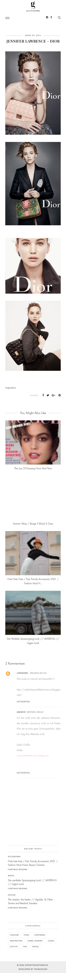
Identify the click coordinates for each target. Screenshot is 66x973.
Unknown (22, 673)
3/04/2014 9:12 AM (38, 673)
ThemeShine (41, 969)
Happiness (39, 935)
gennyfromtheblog (36, 965)
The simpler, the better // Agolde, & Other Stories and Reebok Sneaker (30, 901)
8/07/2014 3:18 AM (35, 712)
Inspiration (10, 387)
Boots (11, 876)
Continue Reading (17, 869)
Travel (35, 947)
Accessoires (14, 857)
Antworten (23, 701)
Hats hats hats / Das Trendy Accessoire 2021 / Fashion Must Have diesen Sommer (33, 863)
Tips (25, 947)
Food (26, 935)
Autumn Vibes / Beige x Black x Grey (33, 523)
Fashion (14, 935)
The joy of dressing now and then (33, 468)
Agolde (12, 895)
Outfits (14, 947)
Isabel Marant (35, 941)
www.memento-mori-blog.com (32, 755)
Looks (51, 941)
